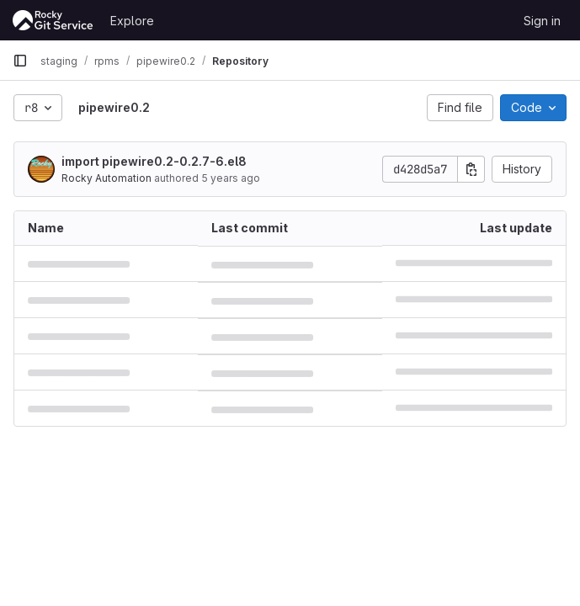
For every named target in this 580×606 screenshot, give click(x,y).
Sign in (542, 20)
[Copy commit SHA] (471, 169)
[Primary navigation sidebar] (20, 60)
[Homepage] (53, 20)
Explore (132, 20)
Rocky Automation (106, 178)
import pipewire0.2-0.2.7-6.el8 (154, 161)
